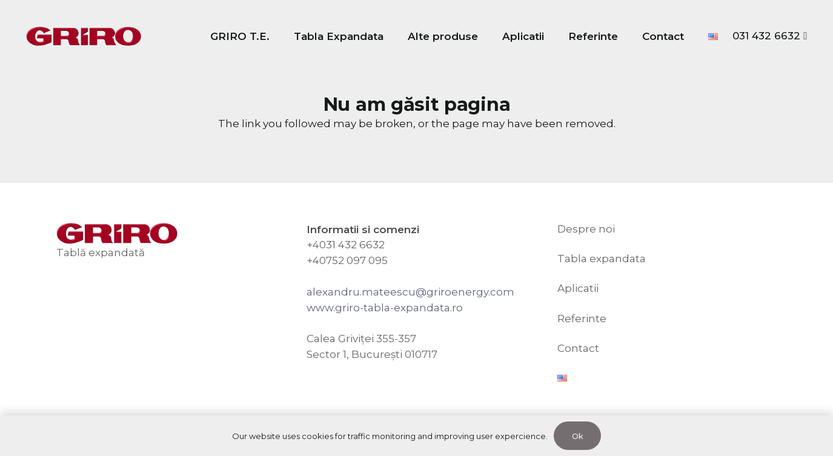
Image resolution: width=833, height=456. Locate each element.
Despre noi (586, 229)
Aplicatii (578, 288)
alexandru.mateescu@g (370, 292)
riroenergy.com (474, 292)
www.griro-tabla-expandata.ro (385, 308)
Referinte (581, 318)
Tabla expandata (601, 259)
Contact (578, 348)
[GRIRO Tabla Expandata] (83, 36)
